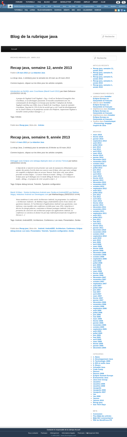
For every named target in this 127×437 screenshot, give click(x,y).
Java (64, 6)
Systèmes (122, 6)
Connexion (97, 414)
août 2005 (97, 331)
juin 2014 (97, 147)
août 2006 (97, 310)
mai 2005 (97, 337)
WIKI (73, 10)
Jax (94, 394)
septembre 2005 (100, 329)
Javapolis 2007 (99, 392)
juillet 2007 (97, 288)
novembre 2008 (99, 255)
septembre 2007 (100, 284)
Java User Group (100, 380)
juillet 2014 (97, 145)
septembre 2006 (100, 308)
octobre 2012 (98, 186)
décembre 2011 (99, 207)
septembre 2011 (100, 213)
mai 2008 (97, 267)
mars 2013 (97, 176)
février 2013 (98, 178)
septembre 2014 (100, 141)
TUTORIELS (18, 10)
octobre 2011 (98, 211)
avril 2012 (97, 199)
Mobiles (113, 6)
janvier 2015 (98, 139)
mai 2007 (97, 292)
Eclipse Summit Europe (103, 376)
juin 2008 (97, 265)
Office (106, 6)
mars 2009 (97, 246)
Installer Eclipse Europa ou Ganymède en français (102, 98)
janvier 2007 (98, 300)
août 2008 (97, 261)
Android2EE (50, 228)
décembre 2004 (99, 348)
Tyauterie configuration (58, 231)
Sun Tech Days (99, 404)
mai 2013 (97, 172)
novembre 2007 (99, 279)
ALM (49, 6)
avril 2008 (97, 269)
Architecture (61, 228)
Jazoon (96, 398)
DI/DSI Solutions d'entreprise (24, 6)
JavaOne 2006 (99, 384)
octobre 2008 (98, 257)
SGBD (99, 6)
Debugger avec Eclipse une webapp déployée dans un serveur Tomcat (39, 161)
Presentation (36, 231)
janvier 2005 (98, 346)
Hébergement (54, 433)
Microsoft (57, 6)
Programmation (88, 6)
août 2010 (97, 238)
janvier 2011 (98, 228)
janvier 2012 (98, 205)
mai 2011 (97, 221)
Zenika (71, 231)
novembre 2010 (99, 232)
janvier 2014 (98, 157)
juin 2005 (97, 335)
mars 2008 (97, 271)
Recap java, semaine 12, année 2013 (41, 68)
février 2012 (98, 203)
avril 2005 (97, 339)
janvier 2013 (98, 180)
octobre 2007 (98, 281)
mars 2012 (97, 201)
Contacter (50, 430)
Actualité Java (99, 367)
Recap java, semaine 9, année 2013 (40, 137)
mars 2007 (97, 296)
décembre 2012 (99, 182)
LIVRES (32, 10)
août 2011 (97, 215)
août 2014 (97, 143)
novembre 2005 (99, 325)
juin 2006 (97, 315)
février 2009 (98, 248)
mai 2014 (97, 149)
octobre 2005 (98, 327)
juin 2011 (97, 219)
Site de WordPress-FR (102, 420)
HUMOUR (98, 10)
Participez (44, 433)
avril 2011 (97, 224)
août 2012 (97, 190)
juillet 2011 (97, 217)
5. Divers (96, 365)
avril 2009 (97, 244)
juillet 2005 (97, 333)
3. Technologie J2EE (101, 361)
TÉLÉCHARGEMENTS (44, 10)
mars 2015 (97, 135)
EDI (79, 6)
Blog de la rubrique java (33, 36)
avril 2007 (97, 294)
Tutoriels (45, 231)
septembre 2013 (100, 166)
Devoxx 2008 (98, 373)
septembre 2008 (100, 259)
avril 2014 (97, 151)
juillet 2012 (97, 193)
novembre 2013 (99, 162)
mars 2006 (97, 319)
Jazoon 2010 (98, 400)
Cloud (39, 6)
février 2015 (98, 137)
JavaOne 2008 (99, 386)
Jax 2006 (96, 396)
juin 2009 (97, 242)
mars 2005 (97, 341)
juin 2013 (97, 170)
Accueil (14, 49)
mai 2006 (97, 317)
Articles (41, 125)
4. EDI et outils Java (101, 363)
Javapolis (97, 388)
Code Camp (98, 369)
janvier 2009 (98, 250)
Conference (71, 228)
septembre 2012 (100, 188)
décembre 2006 (99, 302)
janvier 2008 (98, 275)
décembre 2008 (99, 253)
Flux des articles (102, 416)
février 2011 (98, 226)
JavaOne (96, 382)
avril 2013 (97, 174)
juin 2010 (97, 240)
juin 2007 (97, 290)
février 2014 (98, 155)
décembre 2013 (99, 159)
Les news (26, 231)
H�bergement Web (92, 433)
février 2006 (98, 321)
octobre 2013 (98, 164)
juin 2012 (97, 195)
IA (44, 6)
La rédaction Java (38, 73)
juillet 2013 (97, 168)
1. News (96, 357)
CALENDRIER (87, 10)
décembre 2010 (99, 230)
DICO (79, 10)
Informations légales (68, 433)
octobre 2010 (98, 234)
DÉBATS (67, 10)
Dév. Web (72, 6)
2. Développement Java (103, 359)
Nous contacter (33, 433)
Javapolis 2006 (99, 390)
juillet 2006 (97, 313)
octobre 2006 (98, 306)
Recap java (24, 125)
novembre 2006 (99, 304)
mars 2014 (97, 153)
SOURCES (57, 10)
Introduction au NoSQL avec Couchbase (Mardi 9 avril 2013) (35, 91)
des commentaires (103, 418)
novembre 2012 (99, 184)
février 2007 (98, 298)
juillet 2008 (97, 263)
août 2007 (97, 286)
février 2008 (98, 273)
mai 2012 (97, 197)
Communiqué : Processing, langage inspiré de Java (104, 123)
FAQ (26, 10)
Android (41, 228)
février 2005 (98, 344)
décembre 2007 (99, 277)
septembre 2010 (100, 236)
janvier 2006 (98, 323)
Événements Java (100, 378)
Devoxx (96, 371)
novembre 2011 (99, 209)
